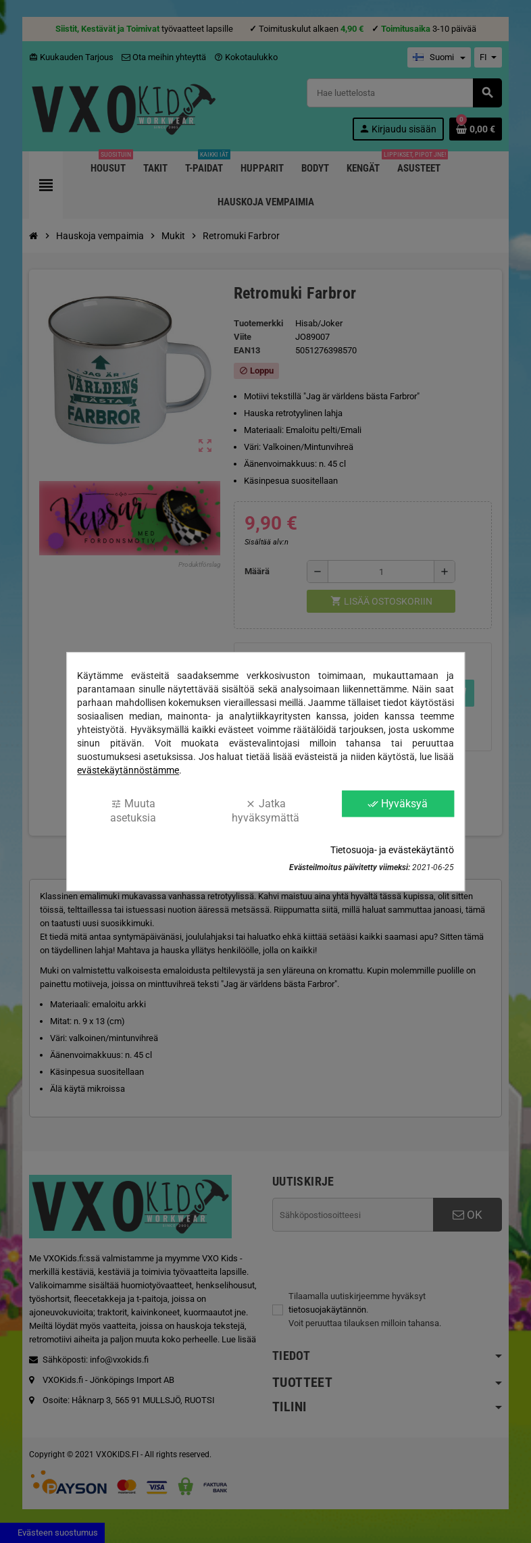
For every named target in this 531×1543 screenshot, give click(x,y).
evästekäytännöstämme (128, 770)
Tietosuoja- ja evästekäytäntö (392, 849)
